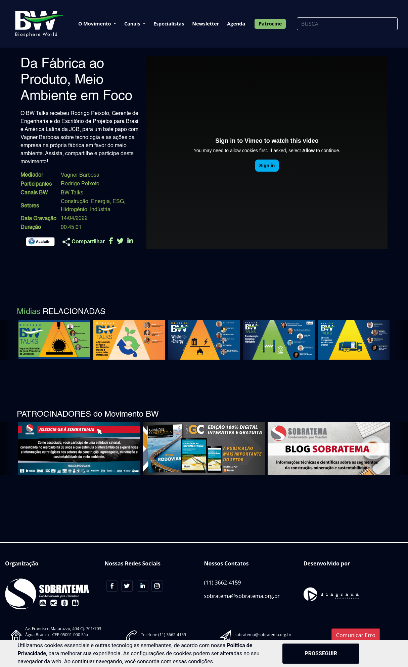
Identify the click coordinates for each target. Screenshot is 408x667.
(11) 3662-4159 (222, 582)
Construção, (75, 201)
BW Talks (72, 193)
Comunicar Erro (355, 635)
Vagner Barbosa (80, 175)
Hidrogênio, (75, 210)
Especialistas (168, 23)
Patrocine (270, 23)
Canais (132, 23)
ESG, (118, 201)
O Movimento (95, 23)
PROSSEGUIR (321, 653)
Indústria (100, 210)
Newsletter (205, 23)
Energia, (101, 201)
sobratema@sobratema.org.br (242, 596)
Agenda (236, 23)
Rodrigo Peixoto (80, 184)
